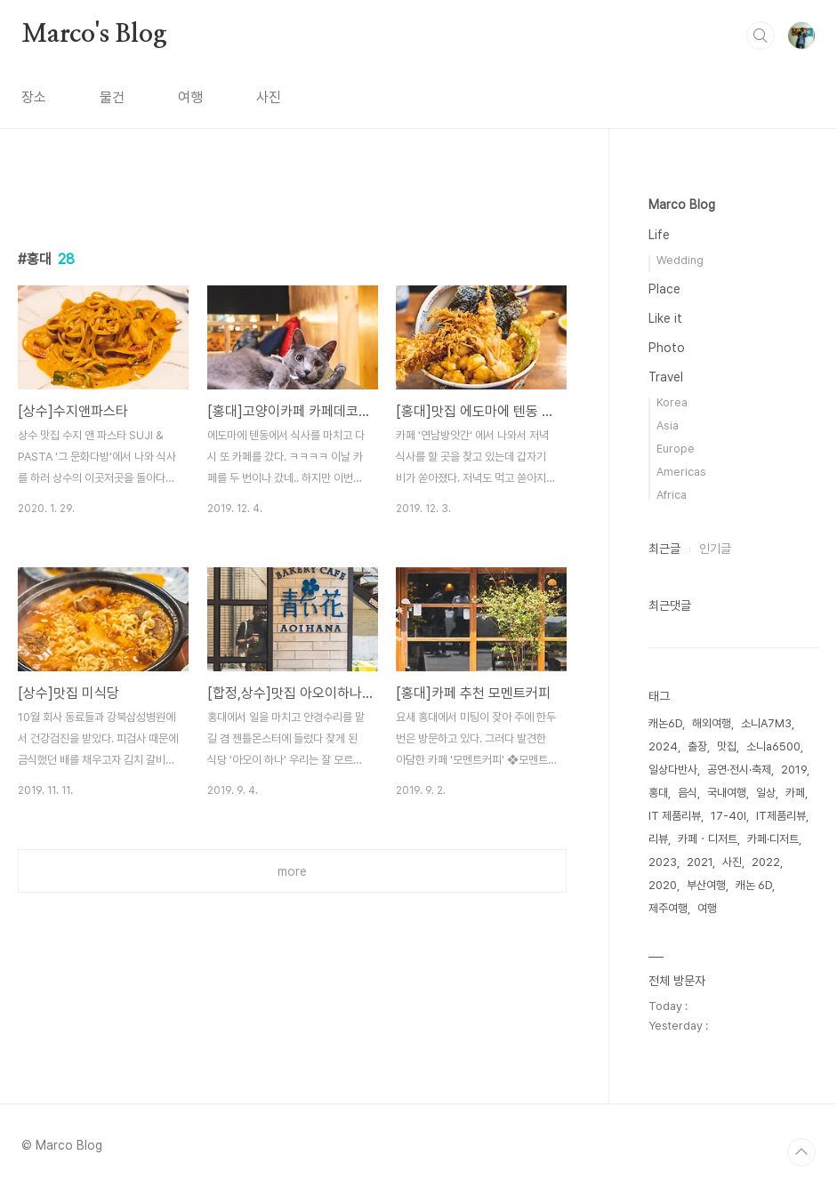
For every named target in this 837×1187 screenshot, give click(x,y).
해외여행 (711, 723)
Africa (671, 494)
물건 (112, 97)
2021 (699, 862)
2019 (794, 769)
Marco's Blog (94, 34)
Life (659, 235)
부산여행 (706, 885)
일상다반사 (672, 769)
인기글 (715, 548)
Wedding (680, 260)
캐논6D (665, 723)
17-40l (728, 815)
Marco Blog (681, 204)
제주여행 (668, 908)
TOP (801, 1152)
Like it (665, 318)
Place (664, 289)
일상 (766, 792)
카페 (795, 792)
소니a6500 (773, 746)
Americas (681, 471)
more (292, 871)
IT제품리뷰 (781, 815)
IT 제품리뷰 (674, 815)
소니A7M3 (766, 723)
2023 (662, 862)
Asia (667, 425)
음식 (687, 792)
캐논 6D (754, 885)
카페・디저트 (707, 839)
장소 (33, 97)
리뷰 (658, 839)
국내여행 (726, 792)
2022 (766, 862)
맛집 (726, 746)
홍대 (658, 792)
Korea (672, 402)
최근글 (664, 548)
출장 (697, 746)
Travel (665, 377)
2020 (662, 885)
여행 (190, 97)
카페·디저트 (773, 839)
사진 (268, 97)
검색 (760, 35)
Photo (666, 348)
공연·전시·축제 (739, 769)
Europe (675, 448)
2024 (663, 746)
